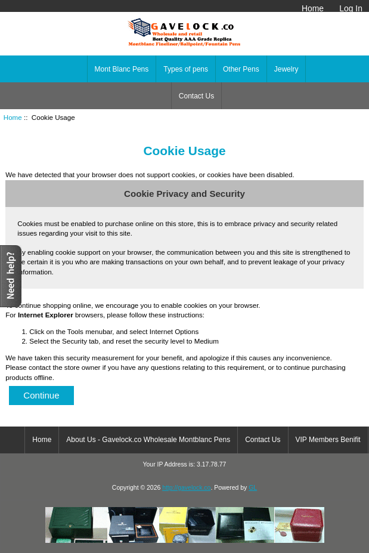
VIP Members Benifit (328, 439)
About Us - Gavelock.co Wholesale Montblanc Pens (148, 439)
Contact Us (196, 96)
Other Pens (241, 69)
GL (253, 487)
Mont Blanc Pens (122, 69)
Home (313, 8)
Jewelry (286, 69)
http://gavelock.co (186, 487)
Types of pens (185, 69)
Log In (350, 8)
